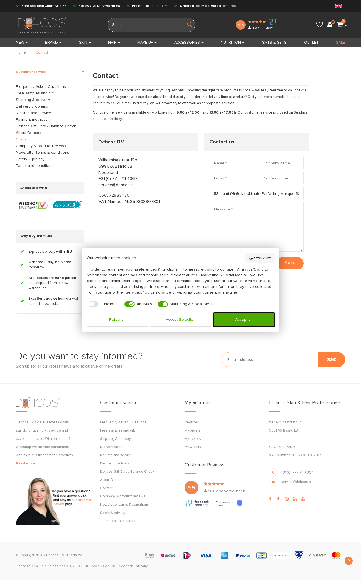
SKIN (85, 42)
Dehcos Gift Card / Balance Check (46, 126)
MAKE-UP (147, 42)
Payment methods (31, 120)
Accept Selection (181, 320)
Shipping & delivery (33, 100)
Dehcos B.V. (55, 555)
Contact (42, 52)
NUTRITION (232, 42)
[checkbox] (103, 304)
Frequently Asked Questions (41, 87)
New (22, 42)
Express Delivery (96, 6)
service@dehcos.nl (116, 185)
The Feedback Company (129, 566)
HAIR (114, 42)
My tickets (193, 439)
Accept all (243, 320)
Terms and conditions (34, 166)
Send (290, 263)
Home (21, 52)
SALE (340, 42)
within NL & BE (41, 6)
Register (191, 422)
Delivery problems (32, 106)
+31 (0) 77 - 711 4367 (117, 178)
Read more (25, 463)
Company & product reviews (41, 146)
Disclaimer (75, 555)
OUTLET (311, 42)
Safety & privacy (30, 159)
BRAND (53, 42)
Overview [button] (260, 257)
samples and (147, 6)
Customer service (31, 72)
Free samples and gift (35, 93)
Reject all (117, 320)
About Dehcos (28, 133)
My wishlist (193, 447)
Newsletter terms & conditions (42, 152)
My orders (193, 430)
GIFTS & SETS (274, 42)
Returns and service (33, 113)
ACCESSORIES (189, 42)
